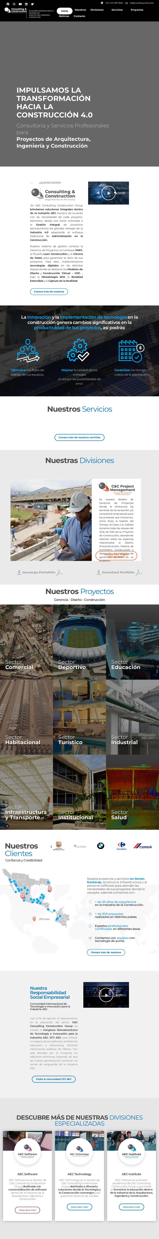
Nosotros (80, 9)
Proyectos (138, 9)
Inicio (64, 11)
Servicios (118, 9)
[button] (108, 192)
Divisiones (98, 9)
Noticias (64, 16)
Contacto (79, 16)
